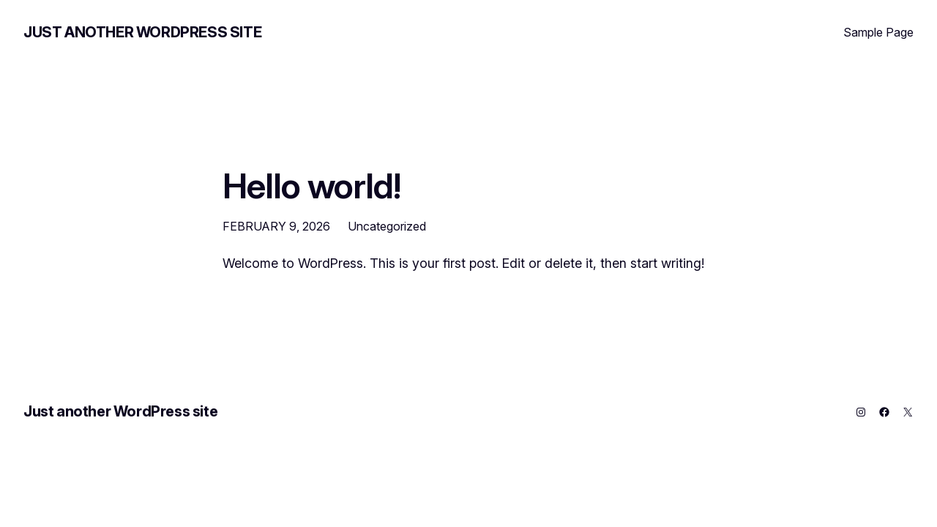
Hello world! (311, 185)
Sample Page (878, 32)
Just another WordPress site (142, 32)
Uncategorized (387, 226)
